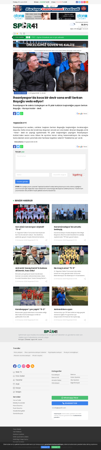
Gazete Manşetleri (19, 411)
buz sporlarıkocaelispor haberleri (35, 352)
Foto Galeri (19, 376)
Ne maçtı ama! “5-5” (64, 268)
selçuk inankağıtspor (71, 352)
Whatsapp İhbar (69, 398)
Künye (17, 388)
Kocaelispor (56, 375)
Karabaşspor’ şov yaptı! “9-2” (30, 309)
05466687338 (70, 403)
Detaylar (45, 447)
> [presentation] (29, 37)
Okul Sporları (75, 380)
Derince (73, 374)
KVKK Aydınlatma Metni (20, 437)
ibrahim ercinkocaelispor (22, 355)
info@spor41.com (60, 408)
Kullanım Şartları (18, 434)
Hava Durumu (17, 405)
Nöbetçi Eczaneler (19, 403)
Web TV (17, 372)
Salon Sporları (75, 377)
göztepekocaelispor (55, 352)
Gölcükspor (55, 383)
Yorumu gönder (22, 182)
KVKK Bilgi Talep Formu (20, 439)
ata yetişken (18, 352)
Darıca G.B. (55, 377)
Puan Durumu (17, 408)
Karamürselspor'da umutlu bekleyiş (67, 228)
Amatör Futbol (27, 50)
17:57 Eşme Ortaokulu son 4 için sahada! (48, 37)
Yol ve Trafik (17, 400)
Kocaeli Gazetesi (18, 442)
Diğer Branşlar (75, 383)
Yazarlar (17, 380)
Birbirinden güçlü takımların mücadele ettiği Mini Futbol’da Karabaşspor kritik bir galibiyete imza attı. (30, 314)
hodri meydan (37, 355)
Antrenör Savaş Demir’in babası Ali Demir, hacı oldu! (31, 269)
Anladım (55, 447)
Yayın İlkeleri (17, 429)
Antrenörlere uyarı (63, 309)
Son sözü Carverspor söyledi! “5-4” (29, 228)
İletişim (17, 392)
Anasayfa (16, 50)
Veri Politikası (17, 432)
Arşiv (16, 384)
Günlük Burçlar (18, 413)
